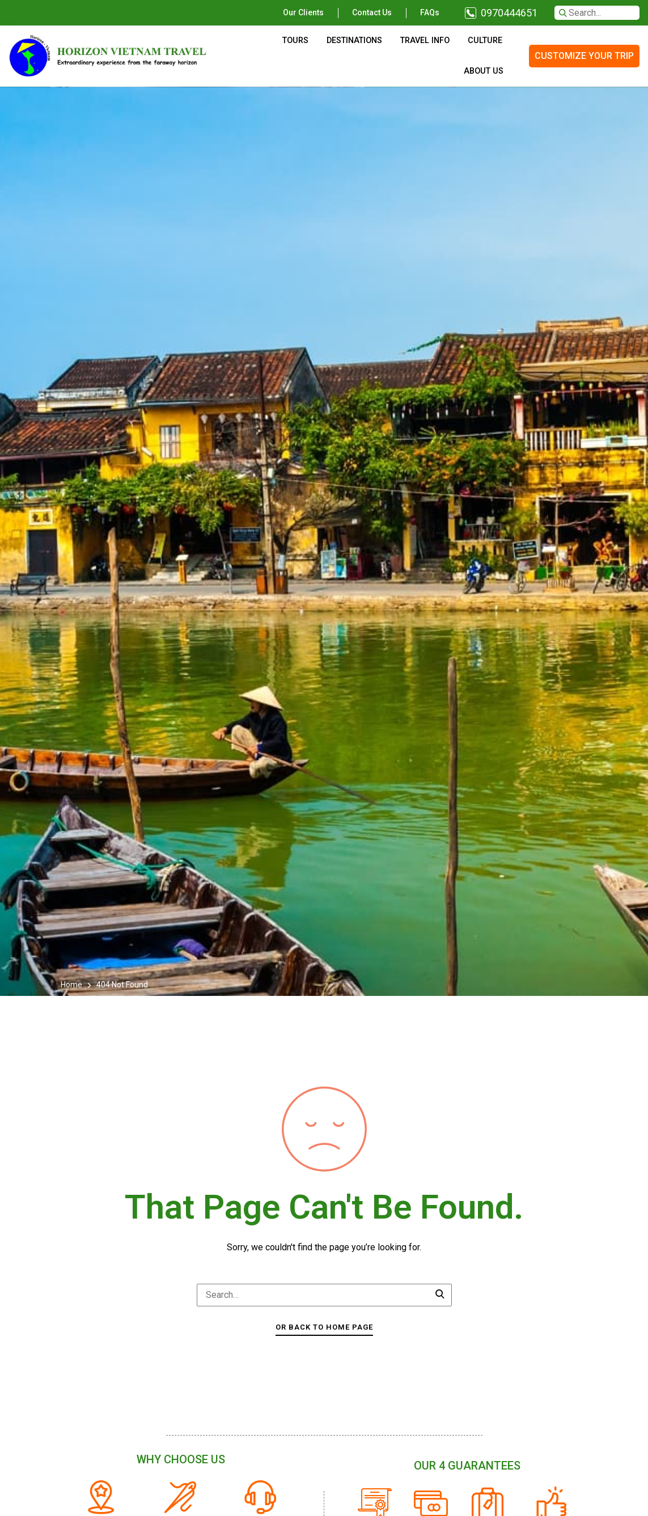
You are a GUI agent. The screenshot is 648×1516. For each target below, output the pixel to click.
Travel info (425, 40)
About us (483, 71)
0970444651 (509, 13)
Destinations (354, 40)
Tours (295, 40)
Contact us (372, 12)
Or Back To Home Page (324, 1327)
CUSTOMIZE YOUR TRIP (584, 55)
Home (72, 984)
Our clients (303, 12)
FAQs (429, 12)
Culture (485, 40)
